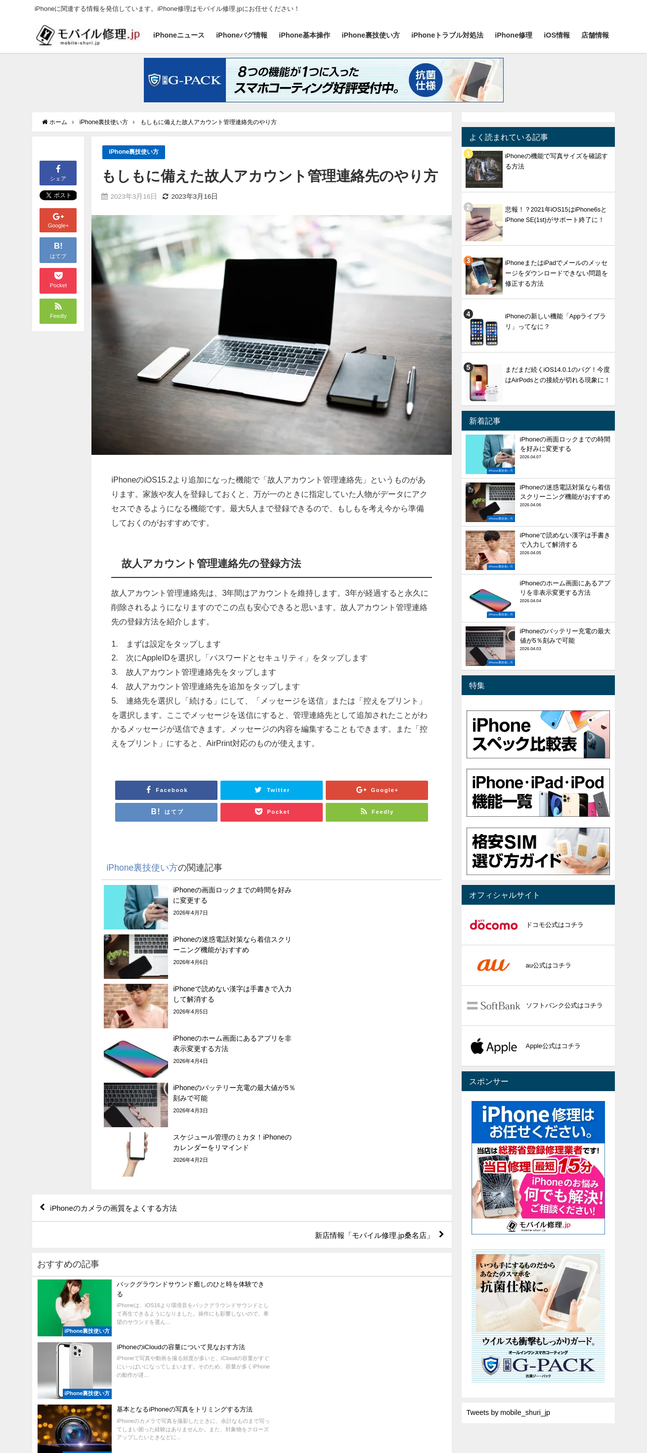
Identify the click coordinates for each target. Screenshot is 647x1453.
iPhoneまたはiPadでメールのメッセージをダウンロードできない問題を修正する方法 (556, 273)
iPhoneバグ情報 (241, 35)
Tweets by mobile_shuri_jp (509, 1412)
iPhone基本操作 (304, 35)
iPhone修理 (513, 35)
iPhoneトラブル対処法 (447, 35)
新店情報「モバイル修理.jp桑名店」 (369, 1089)
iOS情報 (557, 35)
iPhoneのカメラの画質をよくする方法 (118, 1060)
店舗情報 (595, 35)
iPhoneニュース (179, 35)
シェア (58, 172)
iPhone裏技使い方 (371, 35)
